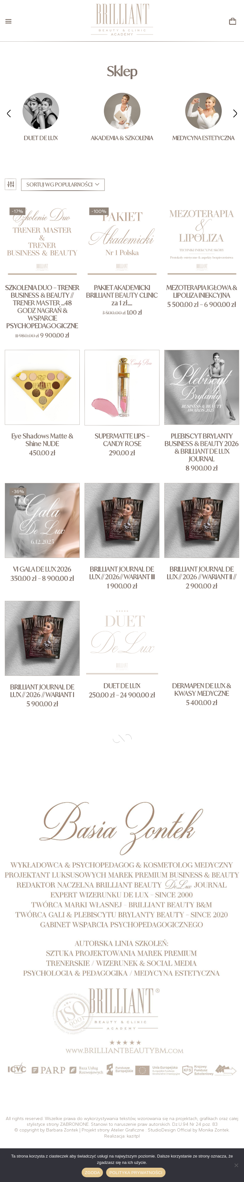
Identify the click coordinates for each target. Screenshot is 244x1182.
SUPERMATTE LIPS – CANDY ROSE (122, 440)
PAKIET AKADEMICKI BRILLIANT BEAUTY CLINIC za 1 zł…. (122, 295)
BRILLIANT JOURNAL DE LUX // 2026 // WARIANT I (42, 691)
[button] (232, 21)
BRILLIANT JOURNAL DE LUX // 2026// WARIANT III (122, 573)
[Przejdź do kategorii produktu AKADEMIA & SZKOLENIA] (122, 111)
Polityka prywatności (135, 1172)
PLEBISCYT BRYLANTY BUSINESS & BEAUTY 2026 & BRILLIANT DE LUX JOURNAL (202, 447)
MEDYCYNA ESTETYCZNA (203, 138)
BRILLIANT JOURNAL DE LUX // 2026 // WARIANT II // (201, 573)
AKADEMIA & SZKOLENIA (122, 138)
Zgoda (92, 1172)
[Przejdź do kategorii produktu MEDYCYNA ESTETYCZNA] (203, 111)
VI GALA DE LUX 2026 (42, 569)
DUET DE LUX (41, 138)
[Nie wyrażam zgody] (236, 1165)
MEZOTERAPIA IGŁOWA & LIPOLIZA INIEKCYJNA (201, 291)
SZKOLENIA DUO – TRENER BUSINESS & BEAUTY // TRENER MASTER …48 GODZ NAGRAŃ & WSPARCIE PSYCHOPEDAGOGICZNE (42, 307)
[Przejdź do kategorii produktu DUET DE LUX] (41, 111)
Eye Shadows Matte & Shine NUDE (42, 440)
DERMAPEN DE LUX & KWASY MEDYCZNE (201, 689)
